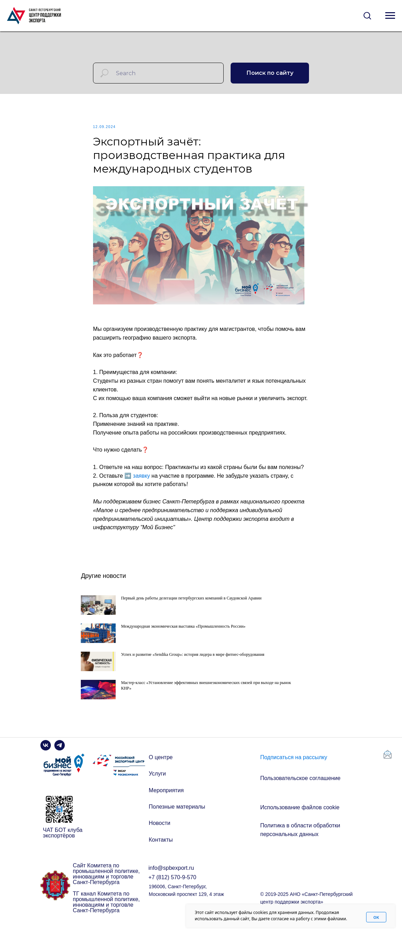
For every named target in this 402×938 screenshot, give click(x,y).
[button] (367, 15)
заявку (141, 480)
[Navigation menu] (390, 15)
